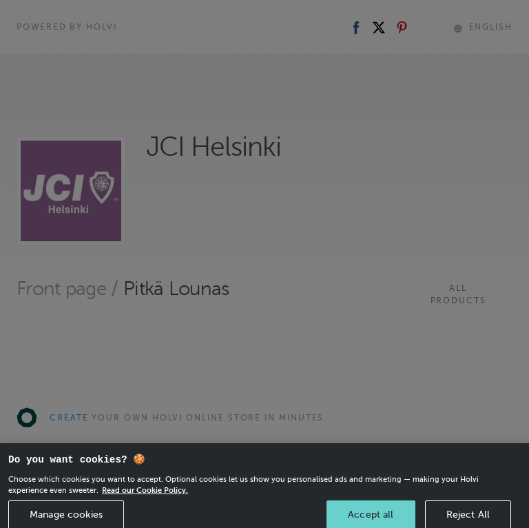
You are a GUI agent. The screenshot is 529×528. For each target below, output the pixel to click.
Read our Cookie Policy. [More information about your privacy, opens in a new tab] (145, 495)
